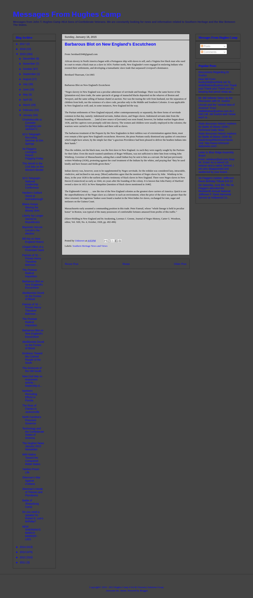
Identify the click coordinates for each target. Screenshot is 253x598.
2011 (23, 562)
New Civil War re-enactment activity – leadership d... (32, 381)
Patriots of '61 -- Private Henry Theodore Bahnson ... (31, 260)
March (27, 104)
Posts (205, 46)
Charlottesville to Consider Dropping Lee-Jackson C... (32, 124)
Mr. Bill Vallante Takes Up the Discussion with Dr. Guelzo (216, 99)
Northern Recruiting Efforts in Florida (29, 395)
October (28, 68)
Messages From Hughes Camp (67, 14)
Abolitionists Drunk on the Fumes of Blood (33, 296)
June (26, 89)
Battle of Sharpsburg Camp (30, 503)
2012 (23, 557)
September (30, 74)
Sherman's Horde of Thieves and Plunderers (32, 492)
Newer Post (71, 263)
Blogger (144, 590)
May (26, 94)
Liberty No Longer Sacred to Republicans (32, 219)
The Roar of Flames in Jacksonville (30, 408)
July (25, 84)
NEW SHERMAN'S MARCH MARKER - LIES (31, 533)
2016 (23, 48)
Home (126, 263)
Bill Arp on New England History (33, 240)
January (28, 115)
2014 (23, 546)
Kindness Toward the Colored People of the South (32, 358)
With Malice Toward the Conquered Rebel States (31, 459)
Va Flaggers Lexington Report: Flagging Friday (32, 153)
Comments (209, 51)
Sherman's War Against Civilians (31, 480)
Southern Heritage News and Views (90, 245)
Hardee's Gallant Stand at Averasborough (32, 196)
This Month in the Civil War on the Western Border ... (33, 168)
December (29, 58)
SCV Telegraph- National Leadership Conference (31, 183)
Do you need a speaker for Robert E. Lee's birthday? (32, 516)
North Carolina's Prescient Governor (31, 420)
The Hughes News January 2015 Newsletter (33, 446)
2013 (23, 552)
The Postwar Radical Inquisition (29, 273)
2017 (23, 43)
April (26, 99)
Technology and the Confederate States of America (33, 433)
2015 (23, 54)
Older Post (180, 263)
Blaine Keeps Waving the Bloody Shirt (30, 207)
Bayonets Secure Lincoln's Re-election (32, 230)
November (29, 63)
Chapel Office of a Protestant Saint (33, 248)
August (27, 79)
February (28, 110)
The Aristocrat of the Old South (31, 370)
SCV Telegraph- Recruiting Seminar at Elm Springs (32, 139)
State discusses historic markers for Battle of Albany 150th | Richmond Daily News (217, 126)
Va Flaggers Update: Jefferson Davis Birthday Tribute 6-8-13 (216, 179)
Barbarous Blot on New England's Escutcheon (32, 284)
